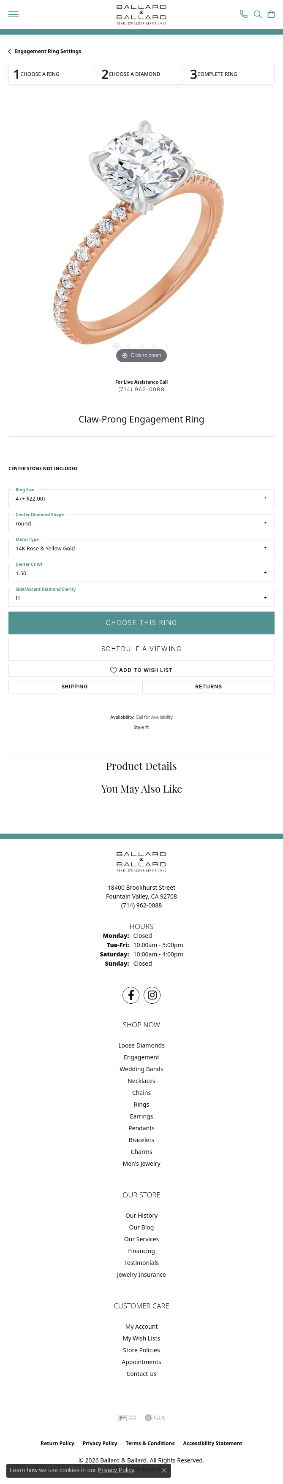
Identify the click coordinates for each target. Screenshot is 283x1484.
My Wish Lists (142, 1338)
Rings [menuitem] (141, 1104)
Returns (208, 686)
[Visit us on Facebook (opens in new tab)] (130, 995)
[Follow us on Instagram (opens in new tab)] (152, 995)
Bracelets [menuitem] (141, 1140)
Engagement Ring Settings (47, 51)
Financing (141, 1251)
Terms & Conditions (150, 1443)
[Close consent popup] (164, 1470)
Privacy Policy (100, 1443)
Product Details (141, 767)
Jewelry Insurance (141, 1274)
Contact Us (141, 1374)
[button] (257, 15)
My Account (141, 1326)
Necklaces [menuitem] (141, 1081)
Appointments (141, 1362)
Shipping (74, 686)
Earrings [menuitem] (141, 1116)
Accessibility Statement (212, 1443)
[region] (141, 239)
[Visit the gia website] (155, 1417)
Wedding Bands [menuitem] (141, 1069)
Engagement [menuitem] (141, 1057)
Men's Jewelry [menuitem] (141, 1163)
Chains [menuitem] (141, 1093)
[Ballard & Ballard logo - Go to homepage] (141, 15)
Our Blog (141, 1227)
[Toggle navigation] (13, 14)
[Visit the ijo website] (127, 1417)
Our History (141, 1215)
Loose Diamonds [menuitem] (141, 1045)
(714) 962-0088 (141, 389)
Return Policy (57, 1443)
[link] (244, 15)
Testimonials (141, 1263)
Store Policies (141, 1350)
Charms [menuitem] (141, 1152)
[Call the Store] (141, 905)
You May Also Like (141, 790)
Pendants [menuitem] (141, 1128)
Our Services (141, 1239)
